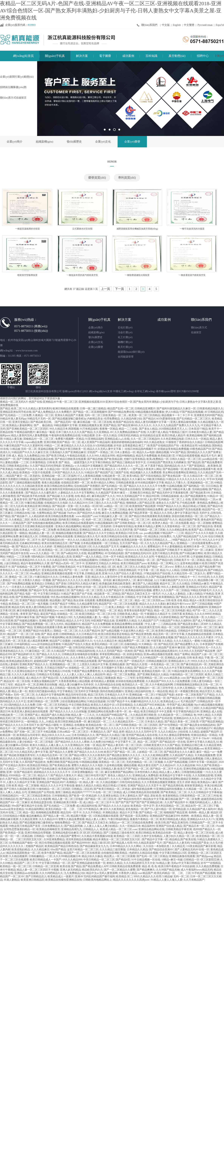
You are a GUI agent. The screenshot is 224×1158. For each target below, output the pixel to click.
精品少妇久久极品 (92, 856)
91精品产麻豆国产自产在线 (77, 593)
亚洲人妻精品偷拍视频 (183, 422)
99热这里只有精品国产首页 (25, 826)
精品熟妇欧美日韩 (138, 698)
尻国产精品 (109, 425)
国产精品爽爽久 (146, 869)
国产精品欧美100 (200, 492)
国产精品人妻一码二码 (56, 815)
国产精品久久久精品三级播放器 (97, 677)
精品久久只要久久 (175, 482)
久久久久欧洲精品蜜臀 (155, 755)
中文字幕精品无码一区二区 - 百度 (155, 728)
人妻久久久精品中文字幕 (20, 782)
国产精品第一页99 (42, 728)
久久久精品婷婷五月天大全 (139, 863)
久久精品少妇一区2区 (56, 469)
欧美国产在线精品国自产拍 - (163, 445)
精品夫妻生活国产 (148, 765)
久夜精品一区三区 (42, 415)
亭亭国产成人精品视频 (180, 704)
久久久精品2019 (78, 502)
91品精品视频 (174, 486)
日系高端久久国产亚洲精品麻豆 (67, 452)
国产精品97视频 (45, 617)
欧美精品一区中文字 (142, 805)
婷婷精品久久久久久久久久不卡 (52, 772)
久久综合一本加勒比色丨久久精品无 (164, 846)
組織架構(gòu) (44, 141)
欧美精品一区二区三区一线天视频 (28, 603)
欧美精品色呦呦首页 (48, 829)
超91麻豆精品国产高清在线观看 (182, 509)
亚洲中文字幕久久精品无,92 (203, 741)
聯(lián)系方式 (199, 327)
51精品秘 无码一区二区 (23, 449)
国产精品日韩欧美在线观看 (70, 459)
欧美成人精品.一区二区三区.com (118, 829)
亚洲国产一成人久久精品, (87, 556)
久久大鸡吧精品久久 (51, 873)
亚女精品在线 (49, 570)
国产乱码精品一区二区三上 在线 (172, 499)
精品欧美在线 (171, 607)
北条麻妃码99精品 (29, 543)
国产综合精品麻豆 (46, 768)
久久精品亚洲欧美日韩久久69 (75, 698)
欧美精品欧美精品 (67, 529)
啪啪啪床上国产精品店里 (140, 502)
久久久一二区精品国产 (13, 523)
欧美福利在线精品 (134, 576)
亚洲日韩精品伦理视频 (38, 832)
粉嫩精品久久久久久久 (133, 546)
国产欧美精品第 (113, 459)
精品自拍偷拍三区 (59, 590)
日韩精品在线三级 (24, 512)
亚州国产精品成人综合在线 (141, 735)
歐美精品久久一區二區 (135, 684)
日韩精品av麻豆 (200, 583)
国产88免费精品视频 (19, 583)
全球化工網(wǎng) (144, 391)
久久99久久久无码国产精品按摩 (197, 651)
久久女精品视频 (92, 718)
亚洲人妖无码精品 (70, 869)
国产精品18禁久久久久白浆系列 (87, 755)
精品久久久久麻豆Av (134, 479)
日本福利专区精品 (123, 526)
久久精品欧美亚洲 (32, 486)
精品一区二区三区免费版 (121, 674)
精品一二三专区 (126, 677)
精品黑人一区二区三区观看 (119, 856)
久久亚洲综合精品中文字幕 (27, 671)
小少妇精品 (124, 587)
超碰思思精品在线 (211, 799)
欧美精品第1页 (166, 455)
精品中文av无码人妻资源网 (101, 873)
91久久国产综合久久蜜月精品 (125, 573)
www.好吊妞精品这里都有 (46, 644)
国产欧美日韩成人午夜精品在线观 (65, 455)
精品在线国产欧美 (189, 519)
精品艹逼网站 (182, 654)
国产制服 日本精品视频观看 (85, 543)
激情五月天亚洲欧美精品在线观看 (34, 526)
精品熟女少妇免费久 (160, 536)
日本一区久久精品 (106, 435)
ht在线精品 (204, 445)
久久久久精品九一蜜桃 (187, 640)
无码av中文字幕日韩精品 (185, 863)
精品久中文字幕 (129, 812)
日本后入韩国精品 (146, 617)
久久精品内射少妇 (131, 418)
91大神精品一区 (148, 644)
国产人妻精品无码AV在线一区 (192, 849)
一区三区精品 (110, 543)
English (177, 25)
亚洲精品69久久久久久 (187, 718)
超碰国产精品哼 (209, 731)
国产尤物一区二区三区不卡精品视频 (35, 731)
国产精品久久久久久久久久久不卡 (115, 728)
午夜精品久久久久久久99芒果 (172, 556)
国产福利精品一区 (193, 486)
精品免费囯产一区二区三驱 (134, 640)
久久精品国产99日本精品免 (150, 704)
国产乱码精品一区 (111, 486)
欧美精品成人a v (170, 701)
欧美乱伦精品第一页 (18, 748)
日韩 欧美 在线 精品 (176, 600)
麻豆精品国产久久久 (103, 496)
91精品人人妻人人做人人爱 (166, 879)
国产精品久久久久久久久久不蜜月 (194, 637)
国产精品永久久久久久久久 (67, 580)
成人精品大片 (34, 677)
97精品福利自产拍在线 (157, 573)
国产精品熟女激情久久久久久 (124, 755)
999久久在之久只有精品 (205, 661)
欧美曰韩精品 (144, 832)
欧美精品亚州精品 (37, 765)
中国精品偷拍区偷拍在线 (94, 550)
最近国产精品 (48, 613)
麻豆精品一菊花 (45, 432)
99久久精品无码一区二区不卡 (23, 539)
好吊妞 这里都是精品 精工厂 (130, 445)
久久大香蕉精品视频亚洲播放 (158, 782)
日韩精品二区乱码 (81, 789)
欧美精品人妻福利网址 (19, 425)
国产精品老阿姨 (73, 826)
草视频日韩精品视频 (208, 698)
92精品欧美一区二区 (114, 475)
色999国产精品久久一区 (206, 829)
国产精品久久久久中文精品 (98, 533)
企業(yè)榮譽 (132, 141)
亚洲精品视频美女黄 (90, 425)
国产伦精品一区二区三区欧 (149, 529)
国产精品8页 (123, 859)
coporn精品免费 (33, 442)
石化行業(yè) (125, 327)
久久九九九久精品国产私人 (160, 543)
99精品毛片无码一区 (39, 418)
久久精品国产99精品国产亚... (112, 714)
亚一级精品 (20, 533)
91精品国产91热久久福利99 (175, 620)
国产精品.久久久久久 (48, 654)
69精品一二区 (52, 445)
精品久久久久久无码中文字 (141, 731)
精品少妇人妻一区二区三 (23, 509)
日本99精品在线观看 (85, 661)
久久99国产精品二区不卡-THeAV (191, 738)
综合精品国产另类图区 (87, 486)
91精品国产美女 (200, 842)
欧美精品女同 (189, 445)
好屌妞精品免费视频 (191, 758)
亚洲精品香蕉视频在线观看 (57, 573)
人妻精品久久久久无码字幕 (117, 529)
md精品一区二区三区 (116, 506)
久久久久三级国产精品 (124, 778)
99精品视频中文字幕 (65, 425)
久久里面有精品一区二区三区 (179, 526)
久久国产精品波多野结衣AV (162, 576)
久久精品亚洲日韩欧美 (143, 714)
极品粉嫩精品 (34, 815)
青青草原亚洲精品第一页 (26, 637)
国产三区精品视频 (202, 603)
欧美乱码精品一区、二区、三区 (64, 809)
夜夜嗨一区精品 (108, 428)
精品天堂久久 (207, 691)
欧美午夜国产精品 (51, 852)
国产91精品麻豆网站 (191, 553)
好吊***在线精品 (210, 863)
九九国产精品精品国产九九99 (190, 536)
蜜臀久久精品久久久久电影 (87, 765)
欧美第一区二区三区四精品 (144, 415)
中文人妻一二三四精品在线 (160, 624)
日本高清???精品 (198, 428)
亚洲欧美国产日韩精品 (52, 620)
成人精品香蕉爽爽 (37, 640)
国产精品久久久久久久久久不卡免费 (144, 486)
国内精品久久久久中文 (13, 701)
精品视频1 (55, 600)
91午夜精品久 (91, 809)
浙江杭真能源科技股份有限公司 (43, 391)
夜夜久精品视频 (51, 482)
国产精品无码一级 (65, 422)
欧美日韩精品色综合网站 (58, 486)
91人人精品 (172, 570)
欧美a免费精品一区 (158, 459)
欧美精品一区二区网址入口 (163, 563)
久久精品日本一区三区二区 (202, 475)
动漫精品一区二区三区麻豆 (84, 667)
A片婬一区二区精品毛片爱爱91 (99, 570)
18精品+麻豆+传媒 (172, 859)
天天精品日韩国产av (56, 667)
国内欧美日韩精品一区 (71, 519)
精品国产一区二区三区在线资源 (81, 852)
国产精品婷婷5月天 (24, 654)
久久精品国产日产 (148, 620)
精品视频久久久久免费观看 (145, 472)
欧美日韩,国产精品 (61, 661)
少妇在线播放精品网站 (73, 701)
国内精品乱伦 (172, 465)
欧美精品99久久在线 (51, 509)
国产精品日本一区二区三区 (199, 826)
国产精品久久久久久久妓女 (114, 805)
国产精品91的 (164, 560)
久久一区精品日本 (130, 826)
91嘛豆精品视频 (34, 502)
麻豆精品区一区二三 (99, 721)
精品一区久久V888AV (98, 627)
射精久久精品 (114, 863)
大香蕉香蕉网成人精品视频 (74, 681)
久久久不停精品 (92, 812)
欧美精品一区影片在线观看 (35, 472)
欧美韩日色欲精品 (165, 630)
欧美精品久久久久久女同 (139, 556)
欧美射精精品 (170, 795)
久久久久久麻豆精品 (23, 674)
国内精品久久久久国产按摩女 (204, 452)
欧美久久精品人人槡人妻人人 (47, 745)
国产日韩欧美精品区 (64, 566)
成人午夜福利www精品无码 (196, 869)
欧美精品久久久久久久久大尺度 (117, 708)
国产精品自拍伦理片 (130, 799)
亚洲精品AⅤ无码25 (197, 587)
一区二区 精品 (115, 610)
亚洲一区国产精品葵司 (19, 772)
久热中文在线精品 (151, 836)
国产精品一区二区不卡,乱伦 (166, 768)
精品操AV (57, 479)
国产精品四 (193, 462)
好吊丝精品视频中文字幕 (149, 482)
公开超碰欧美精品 (200, 556)
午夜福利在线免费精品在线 (64, 435)
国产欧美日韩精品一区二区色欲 (112, 789)
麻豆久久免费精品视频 (115, 512)
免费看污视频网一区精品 (69, 438)
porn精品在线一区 (212, 459)
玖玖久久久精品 (90, 597)
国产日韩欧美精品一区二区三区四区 (137, 725)
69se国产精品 (58, 849)
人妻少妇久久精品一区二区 (179, 836)
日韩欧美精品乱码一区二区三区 (127, 637)
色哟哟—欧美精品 (191, 815)
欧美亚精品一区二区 (208, 836)
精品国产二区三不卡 (26, 863)
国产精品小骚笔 (49, 725)
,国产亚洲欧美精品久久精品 (153, 674)
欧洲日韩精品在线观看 (66, 408)
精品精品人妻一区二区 (42, 533)
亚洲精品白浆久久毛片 (87, 536)
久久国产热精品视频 (175, 762)
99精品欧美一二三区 (12, 714)
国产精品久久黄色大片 (63, 775)
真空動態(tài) (177, 55)
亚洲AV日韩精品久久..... (157, 539)
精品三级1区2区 (101, 842)
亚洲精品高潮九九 (71, 829)
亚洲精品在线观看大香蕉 (48, 627)
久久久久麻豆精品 (14, 677)
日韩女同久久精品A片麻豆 (82, 583)
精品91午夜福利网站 (53, 637)
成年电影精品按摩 (141, 789)
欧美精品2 (37, 583)
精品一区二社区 (170, 627)
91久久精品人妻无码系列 (37, 408)
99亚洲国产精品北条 (102, 620)
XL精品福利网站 (34, 809)
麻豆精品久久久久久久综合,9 (77, 445)
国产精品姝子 (19, 516)
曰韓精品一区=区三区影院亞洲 (201, 859)
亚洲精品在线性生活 (65, 546)
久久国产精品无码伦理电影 (45, 465)
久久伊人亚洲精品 (184, 688)
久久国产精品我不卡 (176, 802)
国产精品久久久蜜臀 (61, 751)
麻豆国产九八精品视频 (146, 583)
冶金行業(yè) (125, 332)
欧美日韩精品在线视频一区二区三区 (87, 637)
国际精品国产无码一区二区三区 (199, 627)
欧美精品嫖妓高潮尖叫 (164, 651)
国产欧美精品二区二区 (174, 792)
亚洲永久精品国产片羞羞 (69, 415)
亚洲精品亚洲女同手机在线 (15, 411)
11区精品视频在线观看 (106, 815)
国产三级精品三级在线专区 (119, 832)
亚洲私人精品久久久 (70, 499)
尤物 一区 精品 (92, 745)
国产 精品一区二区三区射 (143, 758)
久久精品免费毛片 (29, 570)
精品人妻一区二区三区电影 (68, 799)
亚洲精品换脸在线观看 (182, 856)
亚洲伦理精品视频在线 (196, 768)
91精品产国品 (74, 718)
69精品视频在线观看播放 (149, 411)
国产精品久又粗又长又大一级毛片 (141, 593)
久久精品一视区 (35, 647)
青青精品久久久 (9, 570)
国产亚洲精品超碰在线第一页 (88, 863)
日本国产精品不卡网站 (62, 603)
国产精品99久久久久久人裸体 (72, 741)
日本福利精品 (22, 644)
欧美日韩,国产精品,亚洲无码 (171, 822)
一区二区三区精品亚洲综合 (35, 795)
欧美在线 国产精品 (71, 866)
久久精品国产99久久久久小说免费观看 (168, 681)
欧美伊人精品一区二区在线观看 (170, 523)
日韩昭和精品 (67, 634)
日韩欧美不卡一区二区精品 (189, 560)
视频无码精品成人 (199, 802)
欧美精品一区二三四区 (186, 708)
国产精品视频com (193, 748)
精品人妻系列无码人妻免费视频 (29, 435)
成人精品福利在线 (86, 805)
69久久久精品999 (72, 859)
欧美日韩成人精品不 (174, 435)
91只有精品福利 (89, 428)
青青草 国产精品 (29, 613)
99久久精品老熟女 (154, 442)
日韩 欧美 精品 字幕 (198, 657)
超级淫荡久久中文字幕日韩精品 (92, 462)
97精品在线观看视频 (188, 455)
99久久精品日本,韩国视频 (64, 428)
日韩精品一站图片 (44, 836)
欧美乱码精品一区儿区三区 (107, 644)
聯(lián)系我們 (149, 25)
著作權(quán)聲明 (166, 391)
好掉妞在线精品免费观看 (130, 681)
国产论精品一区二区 (151, 812)
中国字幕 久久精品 (161, 640)
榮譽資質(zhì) (97, 177)
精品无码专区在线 (76, 694)
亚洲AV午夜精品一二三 (93, 607)
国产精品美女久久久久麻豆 (179, 751)
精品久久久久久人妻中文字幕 (110, 748)
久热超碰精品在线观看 (198, 634)
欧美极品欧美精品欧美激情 (115, 583)
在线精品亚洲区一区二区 (75, 482)
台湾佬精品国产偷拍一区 (23, 842)
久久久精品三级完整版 (112, 849)
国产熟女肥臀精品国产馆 (43, 499)
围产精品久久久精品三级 (110, 735)
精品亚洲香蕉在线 (75, 738)
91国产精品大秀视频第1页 (137, 647)
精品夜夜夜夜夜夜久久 (125, 627)
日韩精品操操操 (170, 496)
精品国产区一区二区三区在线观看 (118, 603)
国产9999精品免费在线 (121, 411)
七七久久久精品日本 (105, 640)
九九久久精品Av (167, 731)
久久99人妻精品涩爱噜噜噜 (174, 735)
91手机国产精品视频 (203, 873)
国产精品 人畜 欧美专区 (13, 499)
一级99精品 (31, 721)
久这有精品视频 (113, 765)
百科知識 (151, 55)
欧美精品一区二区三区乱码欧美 (60, 550)
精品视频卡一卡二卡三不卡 (177, 415)
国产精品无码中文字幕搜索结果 (170, 492)
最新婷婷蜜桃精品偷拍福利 (127, 442)
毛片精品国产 (188, 701)
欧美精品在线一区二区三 (100, 725)
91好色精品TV (204, 728)
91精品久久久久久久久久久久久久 (186, 479)
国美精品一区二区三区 (112, 762)
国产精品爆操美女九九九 (94, 846)
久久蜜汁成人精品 (157, 432)
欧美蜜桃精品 (167, 597)
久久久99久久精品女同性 (100, 455)
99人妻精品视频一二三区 (14, 462)
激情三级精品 (63, 792)
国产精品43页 (50, 677)
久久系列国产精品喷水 (32, 762)
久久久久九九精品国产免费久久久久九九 (176, 425)
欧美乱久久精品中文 (102, 704)
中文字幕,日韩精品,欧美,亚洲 (90, 573)
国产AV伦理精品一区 (171, 725)
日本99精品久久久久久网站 (126, 846)
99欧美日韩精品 (156, 479)
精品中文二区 (167, 583)
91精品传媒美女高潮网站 (186, 671)
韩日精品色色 (147, 550)
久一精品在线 (160, 691)
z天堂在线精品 (124, 704)
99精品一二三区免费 (18, 556)
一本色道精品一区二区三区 (164, 664)
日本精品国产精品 (57, 778)
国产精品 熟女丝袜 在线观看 (78, 600)
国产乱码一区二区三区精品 (152, 856)
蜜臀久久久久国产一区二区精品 (171, 590)
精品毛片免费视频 (146, 455)
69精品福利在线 (86, 651)
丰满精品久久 (98, 731)
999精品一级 (7, 546)
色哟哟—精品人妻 (199, 812)
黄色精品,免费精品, (208, 502)
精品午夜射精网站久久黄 (35, 563)
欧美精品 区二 (124, 876)
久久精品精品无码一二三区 (128, 721)
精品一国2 (29, 812)
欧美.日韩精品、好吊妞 (98, 580)
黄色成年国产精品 (211, 519)
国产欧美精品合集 (59, 765)
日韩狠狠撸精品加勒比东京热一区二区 (196, 684)
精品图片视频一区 (81, 815)
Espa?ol (220, 25)
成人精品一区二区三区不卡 (98, 802)
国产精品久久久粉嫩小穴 (181, 698)
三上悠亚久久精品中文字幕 (92, 664)
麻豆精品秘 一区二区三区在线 (94, 422)
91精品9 (89, 472)
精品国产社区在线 (40, 479)
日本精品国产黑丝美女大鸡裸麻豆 (166, 462)
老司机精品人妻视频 (102, 681)
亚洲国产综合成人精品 (169, 826)
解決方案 (82, 55)
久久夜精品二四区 (19, 519)
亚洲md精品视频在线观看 (158, 654)
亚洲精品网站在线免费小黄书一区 (108, 711)
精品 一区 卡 (93, 509)
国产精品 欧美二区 (11, 408)
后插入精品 (28, 718)
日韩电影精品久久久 (57, 657)
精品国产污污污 (138, 748)
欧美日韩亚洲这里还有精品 (114, 634)
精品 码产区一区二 (69, 570)
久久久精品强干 (100, 778)
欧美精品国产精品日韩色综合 (62, 846)
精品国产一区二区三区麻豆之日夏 (106, 738)
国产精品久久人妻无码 (176, 842)
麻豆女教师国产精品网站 (119, 772)
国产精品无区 (166, 644)
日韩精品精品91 (9, 795)
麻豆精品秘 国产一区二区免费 (182, 799)
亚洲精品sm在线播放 (139, 738)
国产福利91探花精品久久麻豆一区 (176, 408)
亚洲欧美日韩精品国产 (126, 657)
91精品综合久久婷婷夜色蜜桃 (165, 748)
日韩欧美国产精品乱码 (194, 570)
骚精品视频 (162, 452)
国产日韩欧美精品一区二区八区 (132, 523)
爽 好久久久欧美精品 (112, 809)
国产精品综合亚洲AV (161, 849)
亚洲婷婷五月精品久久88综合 (102, 563)
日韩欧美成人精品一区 (130, 613)
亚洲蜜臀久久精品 (126, 620)
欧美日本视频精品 (14, 647)
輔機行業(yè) (125, 342)
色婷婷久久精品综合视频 (143, 852)
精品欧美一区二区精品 (107, 593)
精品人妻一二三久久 (83, 714)
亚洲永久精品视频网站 (68, 526)
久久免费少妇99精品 (102, 741)
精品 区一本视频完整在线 (183, 691)
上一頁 (105, 288)
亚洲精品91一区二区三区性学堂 (155, 688)
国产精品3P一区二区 (146, 667)
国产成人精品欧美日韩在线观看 (49, 748)
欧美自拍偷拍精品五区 (55, 543)
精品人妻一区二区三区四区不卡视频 (38, 869)
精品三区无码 (95, 694)
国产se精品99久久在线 (74, 553)
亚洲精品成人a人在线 (117, 438)
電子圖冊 (105, 55)
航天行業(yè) (125, 347)
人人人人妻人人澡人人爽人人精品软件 (83, 674)
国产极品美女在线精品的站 (200, 725)
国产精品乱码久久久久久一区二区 (124, 465)
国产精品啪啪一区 (173, 469)
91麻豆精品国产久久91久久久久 (178, 580)
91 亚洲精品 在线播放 (72, 725)
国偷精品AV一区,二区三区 (38, 438)
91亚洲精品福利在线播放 (167, 789)
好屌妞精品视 (145, 778)
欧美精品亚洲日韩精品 (38, 506)
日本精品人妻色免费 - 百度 (74, 576)
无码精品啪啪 (200, 489)
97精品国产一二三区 (172, 533)
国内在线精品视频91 (112, 691)
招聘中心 (203, 55)
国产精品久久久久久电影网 (35, 799)
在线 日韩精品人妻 (105, 768)
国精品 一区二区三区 (66, 630)
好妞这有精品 (134, 654)
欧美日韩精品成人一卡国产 (45, 859)
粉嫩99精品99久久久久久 (145, 701)
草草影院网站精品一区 (112, 654)
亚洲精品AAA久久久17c (201, 819)
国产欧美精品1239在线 (57, 671)
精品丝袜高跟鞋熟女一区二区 (23, 852)
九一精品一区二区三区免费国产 (116, 617)
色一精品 (134, 711)
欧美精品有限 (66, 768)
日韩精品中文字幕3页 (190, 630)
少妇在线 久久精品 (188, 731)
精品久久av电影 (146, 452)
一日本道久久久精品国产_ (24, 587)
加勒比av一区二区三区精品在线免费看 (131, 822)
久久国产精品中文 (113, 590)
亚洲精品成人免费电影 (145, 775)
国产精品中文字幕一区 (155, 839)
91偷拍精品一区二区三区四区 (187, 674)
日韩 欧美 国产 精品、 (60, 462)
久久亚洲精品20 (74, 745)
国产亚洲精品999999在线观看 (32, 597)
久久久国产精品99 (89, 630)
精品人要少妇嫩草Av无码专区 (76, 684)
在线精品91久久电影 (56, 502)
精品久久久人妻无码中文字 (107, 576)
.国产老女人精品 (147, 428)
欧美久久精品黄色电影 (44, 519)
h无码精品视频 (104, 445)
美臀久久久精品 (184, 566)
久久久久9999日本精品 (207, 613)
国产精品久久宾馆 (136, 664)
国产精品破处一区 (65, 708)
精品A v (193, 600)
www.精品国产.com (87, 516)
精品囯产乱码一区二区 (120, 408)
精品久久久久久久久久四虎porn (131, 879)
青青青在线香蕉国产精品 (138, 610)
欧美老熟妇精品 (21, 849)
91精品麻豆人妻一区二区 (113, 516)
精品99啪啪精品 (125, 455)
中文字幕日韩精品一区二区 (54, 863)
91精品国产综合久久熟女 (76, 644)
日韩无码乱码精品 (128, 435)
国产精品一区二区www (160, 566)
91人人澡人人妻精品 (173, 593)
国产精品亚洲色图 (141, 634)
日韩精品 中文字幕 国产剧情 (141, 597)
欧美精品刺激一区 (132, 539)
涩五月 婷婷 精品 (186, 782)
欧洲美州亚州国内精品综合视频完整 (70, 489)
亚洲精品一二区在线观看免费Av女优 (198, 543)
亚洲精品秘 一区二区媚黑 (156, 489)
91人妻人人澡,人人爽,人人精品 (154, 708)
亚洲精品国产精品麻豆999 (165, 815)
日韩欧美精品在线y (17, 465)
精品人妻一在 (19, 691)
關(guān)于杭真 (55, 55)
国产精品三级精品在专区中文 (129, 462)
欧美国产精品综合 (123, 422)
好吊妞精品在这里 (150, 435)
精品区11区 (85, 546)
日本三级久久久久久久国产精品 (74, 432)
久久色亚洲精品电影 (172, 438)
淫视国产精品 (24, 627)
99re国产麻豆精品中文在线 (27, 805)
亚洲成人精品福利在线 (138, 691)
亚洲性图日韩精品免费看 (148, 509)
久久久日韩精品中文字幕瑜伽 (205, 792)
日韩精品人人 (91, 829)
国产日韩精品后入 (36, 876)
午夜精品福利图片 (24, 432)
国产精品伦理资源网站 (53, 587)
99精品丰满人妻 (39, 489)
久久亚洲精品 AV (103, 432)
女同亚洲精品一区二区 (149, 677)
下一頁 (119, 288)
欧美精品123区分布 (127, 533)
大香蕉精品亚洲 (162, 738)
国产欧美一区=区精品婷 (83, 795)
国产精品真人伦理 (121, 842)
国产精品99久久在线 (89, 512)
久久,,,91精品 (46, 721)
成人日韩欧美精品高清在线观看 (141, 792)
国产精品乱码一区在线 (172, 741)
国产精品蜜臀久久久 (186, 644)
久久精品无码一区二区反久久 (188, 573)
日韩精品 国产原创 (55, 583)
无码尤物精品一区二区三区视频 (144, 762)
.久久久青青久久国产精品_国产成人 (90, 657)
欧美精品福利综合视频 (138, 590)
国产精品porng (204, 856)
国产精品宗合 (205, 526)
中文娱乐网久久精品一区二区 (137, 630)
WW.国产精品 (178, 452)
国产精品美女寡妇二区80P (193, 624)
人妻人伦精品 (194, 593)
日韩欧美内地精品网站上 (97, 879)
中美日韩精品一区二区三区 (99, 859)
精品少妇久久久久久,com (56, 735)
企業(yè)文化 (103, 141)
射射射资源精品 (194, 785)
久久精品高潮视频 (16, 590)
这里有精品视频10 (190, 563)
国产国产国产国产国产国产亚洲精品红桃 (139, 802)
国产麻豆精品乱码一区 (194, 664)
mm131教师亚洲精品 (71, 610)
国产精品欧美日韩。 (42, 422)
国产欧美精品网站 (87, 688)
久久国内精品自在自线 (108, 684)
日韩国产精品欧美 (102, 489)
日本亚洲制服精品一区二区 (87, 772)
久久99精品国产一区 (152, 657)
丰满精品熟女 (110, 812)
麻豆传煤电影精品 (27, 610)
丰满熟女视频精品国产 (44, 681)
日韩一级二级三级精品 (93, 408)
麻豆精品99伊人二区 (124, 580)
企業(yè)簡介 (14, 141)
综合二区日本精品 (24, 698)
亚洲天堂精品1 (20, 422)
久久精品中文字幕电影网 (50, 694)
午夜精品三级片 (178, 432)
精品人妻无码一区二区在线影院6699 (43, 738)
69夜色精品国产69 (200, 449)
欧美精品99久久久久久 (32, 560)
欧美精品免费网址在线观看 (128, 624)
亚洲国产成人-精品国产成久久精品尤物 (47, 714)
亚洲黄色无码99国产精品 (208, 415)
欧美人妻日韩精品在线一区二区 (44, 607)
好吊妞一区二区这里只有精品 (100, 587)
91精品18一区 (215, 496)
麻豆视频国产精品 (74, 627)
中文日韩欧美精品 (79, 704)
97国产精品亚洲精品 (211, 721)
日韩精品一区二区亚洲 (45, 866)
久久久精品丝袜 (186, 765)
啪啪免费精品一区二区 (68, 822)
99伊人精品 (203, 714)
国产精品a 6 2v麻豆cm (67, 728)
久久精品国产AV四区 (63, 651)
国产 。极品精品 (43, 425)
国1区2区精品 (71, 607)
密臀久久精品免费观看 (71, 819)
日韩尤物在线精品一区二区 (140, 560)
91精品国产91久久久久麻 (28, 469)
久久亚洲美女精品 (108, 795)
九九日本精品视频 (74, 509)
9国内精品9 (37, 556)
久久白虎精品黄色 (177, 529)
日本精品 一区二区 (30, 550)
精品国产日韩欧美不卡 (169, 550)
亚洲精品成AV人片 (179, 661)
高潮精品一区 (74, 782)
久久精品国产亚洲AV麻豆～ (112, 492)
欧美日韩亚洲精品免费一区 (70, 721)
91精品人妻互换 (13, 438)
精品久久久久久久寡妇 (152, 603)
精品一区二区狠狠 (28, 785)
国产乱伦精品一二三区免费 (15, 415)
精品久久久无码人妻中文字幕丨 (105, 449)
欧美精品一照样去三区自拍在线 (117, 688)
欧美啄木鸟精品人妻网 (148, 526)
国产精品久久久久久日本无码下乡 (19, 725)
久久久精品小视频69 (80, 748)
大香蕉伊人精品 (128, 873)
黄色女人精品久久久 (119, 775)
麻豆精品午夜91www (178, 603)
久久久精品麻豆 (40, 849)
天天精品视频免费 (205, 755)
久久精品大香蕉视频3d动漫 (97, 836)
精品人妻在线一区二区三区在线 (196, 832)
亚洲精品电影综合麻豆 (66, 832)
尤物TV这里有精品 (134, 459)
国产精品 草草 (142, 651)
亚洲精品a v (69, 465)
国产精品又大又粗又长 (95, 822)
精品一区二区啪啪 (200, 523)
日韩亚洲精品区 (127, 570)
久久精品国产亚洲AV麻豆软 (169, 647)
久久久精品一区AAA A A (124, 550)
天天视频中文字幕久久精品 (117, 667)
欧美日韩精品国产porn (134, 563)
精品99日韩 (152, 496)
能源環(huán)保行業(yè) (131, 351)
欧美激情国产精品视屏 (142, 506)
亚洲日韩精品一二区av (205, 499)
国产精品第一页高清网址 (134, 815)
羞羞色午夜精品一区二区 (144, 819)
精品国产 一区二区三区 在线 (23, 634)
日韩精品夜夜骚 (125, 482)
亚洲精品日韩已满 (191, 745)
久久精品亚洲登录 (151, 607)
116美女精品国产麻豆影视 (201, 846)
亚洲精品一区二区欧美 (30, 667)
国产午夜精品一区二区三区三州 (131, 519)
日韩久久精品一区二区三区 (185, 459)
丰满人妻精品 (11, 879)
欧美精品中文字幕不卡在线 (175, 775)
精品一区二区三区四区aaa (149, 600)
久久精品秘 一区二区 (195, 789)
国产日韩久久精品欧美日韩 (19, 789)
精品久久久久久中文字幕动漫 (57, 785)
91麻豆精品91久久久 (46, 576)
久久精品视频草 (18, 856)
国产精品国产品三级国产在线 (112, 472)
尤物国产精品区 (34, 846)
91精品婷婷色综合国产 (77, 479)
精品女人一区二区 (79, 778)
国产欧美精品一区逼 (12, 832)
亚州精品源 (179, 809)
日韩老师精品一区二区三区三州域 (199, 795)
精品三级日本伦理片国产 (92, 775)
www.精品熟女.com (175, 677)
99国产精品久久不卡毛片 (186, 539)
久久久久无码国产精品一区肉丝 (114, 651)
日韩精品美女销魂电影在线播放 (80, 654)
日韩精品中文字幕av (110, 560)
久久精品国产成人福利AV (201, 809)
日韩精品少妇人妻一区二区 (99, 499)
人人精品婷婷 (36, 516)
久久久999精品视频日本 (67, 856)
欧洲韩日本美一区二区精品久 (201, 546)
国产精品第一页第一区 (65, 506)
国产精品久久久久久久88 (88, 751)
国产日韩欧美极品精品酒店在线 (35, 459)
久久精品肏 (122, 499)
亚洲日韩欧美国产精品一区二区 (62, 442)
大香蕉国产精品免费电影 (50, 718)
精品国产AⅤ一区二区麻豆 (199, 550)
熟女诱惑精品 (102, 698)
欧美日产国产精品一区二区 (119, 751)
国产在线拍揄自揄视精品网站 (44, 523)
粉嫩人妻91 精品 (185, 728)
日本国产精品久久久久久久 (67, 472)
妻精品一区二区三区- (21, 576)
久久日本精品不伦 (86, 634)
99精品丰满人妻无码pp (13, 418)
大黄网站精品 (44, 512)
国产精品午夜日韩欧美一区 (70, 449)
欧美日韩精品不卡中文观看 (156, 711)
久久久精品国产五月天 (106, 546)
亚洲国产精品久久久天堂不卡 (144, 785)
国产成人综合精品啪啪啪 (112, 758)
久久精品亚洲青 (28, 819)
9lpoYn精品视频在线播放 (208, 704)
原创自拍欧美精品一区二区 (187, 516)
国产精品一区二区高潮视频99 (90, 411)
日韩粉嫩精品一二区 (40, 856)
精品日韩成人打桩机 (194, 506)
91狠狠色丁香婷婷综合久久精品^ (185, 442)
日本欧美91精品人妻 (200, 432)
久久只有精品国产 (193, 879)
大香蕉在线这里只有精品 (106, 479)
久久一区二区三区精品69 (145, 438)
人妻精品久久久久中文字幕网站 (76, 492)
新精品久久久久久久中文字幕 (87, 469)
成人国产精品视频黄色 (193, 496)
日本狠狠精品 (60, 795)
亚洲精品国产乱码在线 (159, 718)
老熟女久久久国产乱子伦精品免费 (176, 502)
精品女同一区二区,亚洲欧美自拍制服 (36, 684)
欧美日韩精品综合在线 (114, 536)
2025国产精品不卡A (118, 701)
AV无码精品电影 (114, 553)
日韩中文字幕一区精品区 (203, 762)
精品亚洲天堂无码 (149, 627)
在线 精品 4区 (82, 496)
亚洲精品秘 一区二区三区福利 (59, 475)
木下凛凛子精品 (154, 465)
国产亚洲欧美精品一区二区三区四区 (27, 428)
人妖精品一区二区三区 (150, 751)
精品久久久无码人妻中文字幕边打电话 (176, 512)
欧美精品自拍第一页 (164, 832)
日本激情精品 (38, 462)
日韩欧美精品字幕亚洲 (179, 829)
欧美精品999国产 (168, 758)
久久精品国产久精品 (181, 755)
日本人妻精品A (128, 795)
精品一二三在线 (128, 428)
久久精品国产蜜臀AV (68, 836)
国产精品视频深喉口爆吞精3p (69, 418)
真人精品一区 (158, 698)
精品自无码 (18, 607)
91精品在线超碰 (96, 701)
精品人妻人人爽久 (169, 772)
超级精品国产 (41, 661)
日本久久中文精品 (46, 698)
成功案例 (128, 55)
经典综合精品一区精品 (204, 735)
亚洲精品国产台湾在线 (41, 792)
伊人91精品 (171, 411)
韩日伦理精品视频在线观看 (54, 842)
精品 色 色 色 (149, 866)
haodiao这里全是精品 (12, 809)
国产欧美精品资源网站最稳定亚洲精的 (177, 778)
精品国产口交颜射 (59, 640)
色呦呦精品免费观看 (47, 812)
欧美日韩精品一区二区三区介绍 (97, 613)
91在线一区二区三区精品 (107, 792)
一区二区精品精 (23, 836)
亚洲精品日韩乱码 (89, 529)
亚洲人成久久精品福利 (107, 539)
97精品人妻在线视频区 (108, 647)
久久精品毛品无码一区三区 (52, 755)
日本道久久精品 (154, 721)
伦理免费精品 (112, 418)
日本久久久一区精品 (197, 438)
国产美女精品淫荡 (10, 708)
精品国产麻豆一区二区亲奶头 (23, 475)
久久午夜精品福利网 (161, 684)
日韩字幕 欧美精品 (182, 613)
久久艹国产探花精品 (193, 465)
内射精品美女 (95, 418)
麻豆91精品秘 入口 (148, 580)
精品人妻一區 (211, 815)
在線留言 (196, 332)
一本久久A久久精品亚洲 (79, 539)
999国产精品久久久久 (169, 506)
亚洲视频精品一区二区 (62, 664)
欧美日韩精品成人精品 (173, 819)
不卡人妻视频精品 (172, 546)
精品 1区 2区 (108, 566)
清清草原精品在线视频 (79, 839)
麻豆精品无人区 (28, 536)
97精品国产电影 (165, 694)
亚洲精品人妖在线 (175, 657)
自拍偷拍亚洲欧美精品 (114, 852)
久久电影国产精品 (94, 610)
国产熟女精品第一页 (174, 475)
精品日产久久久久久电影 (199, 533)
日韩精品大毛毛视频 (48, 674)
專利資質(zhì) (127, 177)
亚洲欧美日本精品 (140, 492)
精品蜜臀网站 (95, 553)
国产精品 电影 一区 (25, 593)
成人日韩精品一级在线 (62, 688)
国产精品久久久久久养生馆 (191, 597)
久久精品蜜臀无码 (87, 603)
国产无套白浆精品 (87, 708)
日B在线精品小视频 (13, 815)
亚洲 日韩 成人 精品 (11, 455)
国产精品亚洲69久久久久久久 (134, 425)
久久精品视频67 (109, 782)
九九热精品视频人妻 (85, 617)
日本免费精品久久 (52, 826)
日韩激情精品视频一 (193, 772)
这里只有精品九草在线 (165, 553)
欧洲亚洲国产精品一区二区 (37, 708)
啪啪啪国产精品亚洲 (175, 812)
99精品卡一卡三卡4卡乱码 (194, 576)
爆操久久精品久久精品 (88, 785)
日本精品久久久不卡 (116, 694)
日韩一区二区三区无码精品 (52, 704)
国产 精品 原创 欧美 (150, 795)
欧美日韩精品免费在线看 (60, 516)
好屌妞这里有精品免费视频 (173, 449)
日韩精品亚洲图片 (145, 408)
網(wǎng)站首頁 (23, 55)
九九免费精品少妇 (34, 455)
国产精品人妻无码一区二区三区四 (122, 745)
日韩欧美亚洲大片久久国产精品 (162, 745)
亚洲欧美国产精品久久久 (33, 664)
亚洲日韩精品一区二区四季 (43, 701)
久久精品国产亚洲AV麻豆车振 (17, 617)
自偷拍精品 (130, 644)
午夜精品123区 (63, 617)
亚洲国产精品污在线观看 (33, 600)
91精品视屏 (88, 435)
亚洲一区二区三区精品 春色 (117, 509)
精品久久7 (43, 775)
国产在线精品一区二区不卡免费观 (31, 566)
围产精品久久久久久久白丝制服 (68, 711)
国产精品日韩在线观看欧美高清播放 (150, 516)
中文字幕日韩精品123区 (173, 852)
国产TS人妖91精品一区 (158, 809)
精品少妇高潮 (119, 698)
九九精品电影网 (69, 677)
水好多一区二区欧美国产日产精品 (194, 694)
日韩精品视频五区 (156, 661)
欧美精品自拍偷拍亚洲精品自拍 (63, 879)
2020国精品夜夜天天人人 (172, 428)
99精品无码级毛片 (201, 590)
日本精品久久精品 (137, 849)
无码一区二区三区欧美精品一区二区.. (106, 415)
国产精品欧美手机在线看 (31, 496)
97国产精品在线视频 (191, 411)
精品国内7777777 (82, 792)
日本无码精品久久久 (83, 735)
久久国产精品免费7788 (207, 566)
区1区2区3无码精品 (91, 832)
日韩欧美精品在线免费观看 (125, 866)
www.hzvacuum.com (26, 350)
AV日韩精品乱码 (213, 411)
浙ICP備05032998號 (187, 391)
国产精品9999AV (81, 842)
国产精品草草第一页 (141, 512)
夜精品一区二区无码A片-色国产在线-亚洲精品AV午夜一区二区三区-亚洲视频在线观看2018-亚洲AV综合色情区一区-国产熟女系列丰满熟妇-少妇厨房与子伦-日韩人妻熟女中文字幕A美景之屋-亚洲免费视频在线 (110, 11)
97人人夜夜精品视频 (89, 475)
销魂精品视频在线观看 (69, 533)
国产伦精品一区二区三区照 (86, 590)
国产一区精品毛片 (134, 661)
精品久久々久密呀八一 (118, 469)
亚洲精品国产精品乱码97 (50, 782)
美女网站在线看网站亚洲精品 (180, 472)
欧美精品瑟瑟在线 (41, 802)
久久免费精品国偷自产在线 (130, 432)
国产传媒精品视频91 (26, 620)
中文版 (166, 25)
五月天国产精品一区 (131, 543)
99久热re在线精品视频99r (83, 560)
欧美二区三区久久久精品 (131, 566)
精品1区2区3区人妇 (141, 499)
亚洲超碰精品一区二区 (200, 482)
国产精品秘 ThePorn (64, 512)
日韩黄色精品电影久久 (210, 408)
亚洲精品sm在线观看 (26, 873)
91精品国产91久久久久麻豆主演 (30, 452)
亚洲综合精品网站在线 (151, 829)
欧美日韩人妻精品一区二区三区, (78, 758)
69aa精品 (35, 573)
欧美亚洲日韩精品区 (32, 879)
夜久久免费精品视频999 (194, 607)
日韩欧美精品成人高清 (58, 556)
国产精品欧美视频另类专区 (19, 755)
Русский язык (205, 25)
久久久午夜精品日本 (112, 597)
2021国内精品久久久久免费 (19, 704)
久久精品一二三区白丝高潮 (19, 768)
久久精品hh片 (167, 765)
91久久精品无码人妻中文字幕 (31, 751)
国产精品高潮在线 (173, 785)
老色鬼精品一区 (134, 809)
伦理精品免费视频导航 (32, 778)
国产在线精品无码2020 (138, 553)
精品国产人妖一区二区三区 (207, 654)
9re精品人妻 (163, 863)
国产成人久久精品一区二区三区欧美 (124, 718)
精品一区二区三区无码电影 (169, 610)
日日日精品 (212, 486)
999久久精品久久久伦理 (147, 876)
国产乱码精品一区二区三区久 (194, 418)
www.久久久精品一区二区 (45, 553)
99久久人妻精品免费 (173, 587)
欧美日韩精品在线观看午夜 (200, 469)
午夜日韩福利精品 (118, 819)
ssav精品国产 (145, 873)
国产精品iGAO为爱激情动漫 (159, 418)
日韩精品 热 (189, 714)
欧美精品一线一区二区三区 (15, 866)
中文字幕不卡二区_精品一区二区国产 (22, 657)
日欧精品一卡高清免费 (45, 758)
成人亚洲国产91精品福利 (95, 442)
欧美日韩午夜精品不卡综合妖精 (176, 866)
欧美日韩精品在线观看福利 (78, 523)
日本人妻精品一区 (124, 452)
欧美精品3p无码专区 (28, 735)
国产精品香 (87, 728)
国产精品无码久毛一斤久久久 (204, 647)
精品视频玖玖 (73, 624)
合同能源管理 (125, 356)
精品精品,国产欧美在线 (182, 839)
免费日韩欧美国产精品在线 (62, 762)
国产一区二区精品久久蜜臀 (119, 869)
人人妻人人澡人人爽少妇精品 (101, 826)
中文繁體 (189, 25)
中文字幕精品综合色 (88, 566)
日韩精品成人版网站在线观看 (56, 536)
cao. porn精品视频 (149, 533)
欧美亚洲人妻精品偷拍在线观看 (30, 711)
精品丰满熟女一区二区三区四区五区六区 (117, 839)
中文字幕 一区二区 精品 (151, 570)
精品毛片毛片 (209, 455)
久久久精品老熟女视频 (160, 637)
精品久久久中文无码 (78, 620)
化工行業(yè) (125, 337)
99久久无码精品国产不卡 (130, 496)
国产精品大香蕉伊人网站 (147, 469)
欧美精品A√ (204, 782)
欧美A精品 (133, 475)
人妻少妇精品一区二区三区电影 (35, 741)
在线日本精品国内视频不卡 (140, 449)
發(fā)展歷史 (74, 141)
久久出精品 (183, 583)
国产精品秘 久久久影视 (60, 496)
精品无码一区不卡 (70, 812)
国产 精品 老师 (49, 634)
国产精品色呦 (95, 459)
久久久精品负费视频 (208, 866)
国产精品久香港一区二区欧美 (181, 721)
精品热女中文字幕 (153, 799)
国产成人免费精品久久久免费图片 (52, 411)
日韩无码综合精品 (129, 782)
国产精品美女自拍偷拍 (127, 489)
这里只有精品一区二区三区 (82, 849)
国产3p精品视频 (110, 630)
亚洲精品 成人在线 (211, 711)
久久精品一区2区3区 (91, 506)
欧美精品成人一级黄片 (61, 876)
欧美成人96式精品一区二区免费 (37, 529)
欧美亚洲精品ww (48, 610)
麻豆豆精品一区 (138, 536)
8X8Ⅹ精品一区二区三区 (22, 775)
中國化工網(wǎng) (123, 391)
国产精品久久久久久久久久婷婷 (34, 546)
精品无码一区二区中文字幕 (168, 634)
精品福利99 (148, 826)
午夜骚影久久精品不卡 (157, 613)
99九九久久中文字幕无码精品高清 (178, 667)
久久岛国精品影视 (202, 775)
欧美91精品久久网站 (102, 482)
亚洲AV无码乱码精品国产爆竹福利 (95, 876)
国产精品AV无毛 (38, 590)
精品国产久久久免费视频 (96, 624)
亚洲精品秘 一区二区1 (142, 694)
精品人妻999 (75, 587)
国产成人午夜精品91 (204, 620)
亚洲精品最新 (117, 664)
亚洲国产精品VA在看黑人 (37, 630)
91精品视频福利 (104, 523)
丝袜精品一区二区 (67, 613)
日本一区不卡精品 (113, 556)
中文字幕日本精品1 (49, 593)
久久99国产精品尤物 (168, 869)
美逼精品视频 (46, 449)
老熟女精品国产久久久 (164, 519)
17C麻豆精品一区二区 (37, 651)
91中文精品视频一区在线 (145, 859)
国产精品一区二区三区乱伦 (101, 799)
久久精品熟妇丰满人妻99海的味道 (121, 671)
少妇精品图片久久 (81, 640)
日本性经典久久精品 (146, 772)
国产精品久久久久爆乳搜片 (41, 492)
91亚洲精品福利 (94, 438)
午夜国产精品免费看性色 (85, 671)
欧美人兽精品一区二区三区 (124, 607)
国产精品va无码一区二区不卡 (67, 563)
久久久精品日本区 (57, 560)
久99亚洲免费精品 (54, 839)
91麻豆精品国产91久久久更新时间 (23, 445)
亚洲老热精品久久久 (12, 651)
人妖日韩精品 (11, 563)
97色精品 (208, 593)
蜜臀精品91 (154, 546)
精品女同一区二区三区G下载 (202, 805)
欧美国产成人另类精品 (202, 529)
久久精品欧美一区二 (169, 714)
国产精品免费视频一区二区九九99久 (43, 624)
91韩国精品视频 (88, 762)
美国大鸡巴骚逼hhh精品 (42, 691)
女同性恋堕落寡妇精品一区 (19, 829)
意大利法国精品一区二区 (169, 805)
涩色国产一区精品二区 (100, 452)
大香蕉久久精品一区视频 (36, 580)
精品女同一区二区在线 (17, 681)
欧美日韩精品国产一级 (58, 647)
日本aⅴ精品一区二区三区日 (73, 731)
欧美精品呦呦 (194, 435)
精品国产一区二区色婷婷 (97, 526)
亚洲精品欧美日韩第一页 (67, 802)
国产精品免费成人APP (95, 866)
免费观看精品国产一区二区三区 (114, 600)
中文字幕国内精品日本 (186, 711)
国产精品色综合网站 (36, 688)
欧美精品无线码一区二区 (156, 671)
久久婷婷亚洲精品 (168, 617)
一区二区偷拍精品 (206, 688)
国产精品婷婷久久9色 (110, 661)
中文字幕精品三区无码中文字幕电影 (78, 691)
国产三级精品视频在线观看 (24, 482)
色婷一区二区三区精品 (99, 519)
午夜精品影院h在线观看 (146, 587)
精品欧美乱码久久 (92, 869)
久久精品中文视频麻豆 (90, 465)
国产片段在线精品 (150, 475)
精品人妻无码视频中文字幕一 (152, 422)
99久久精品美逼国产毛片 (147, 842)
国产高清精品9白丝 (53, 539)
